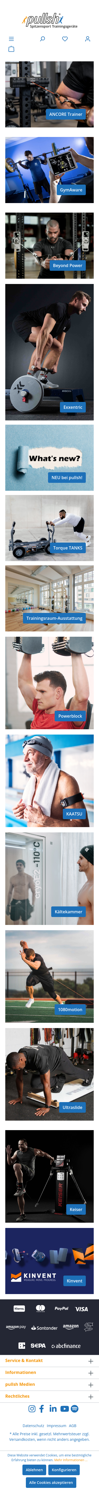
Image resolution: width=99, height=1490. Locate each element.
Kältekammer (68, 912)
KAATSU (74, 814)
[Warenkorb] (11, 49)
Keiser (76, 1209)
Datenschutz (33, 1425)
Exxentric (72, 407)
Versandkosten (22, 1439)
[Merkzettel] (65, 39)
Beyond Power (67, 265)
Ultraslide (72, 1107)
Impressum (56, 1425)
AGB (72, 1425)
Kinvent (74, 1281)
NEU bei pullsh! (66, 477)
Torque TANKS (67, 548)
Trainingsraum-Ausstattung (54, 618)
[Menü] (11, 39)
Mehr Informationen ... (71, 1460)
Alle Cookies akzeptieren (51, 1482)
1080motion (70, 1009)
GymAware (71, 190)
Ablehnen (34, 1469)
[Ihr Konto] (88, 39)
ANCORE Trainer (65, 114)
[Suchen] (42, 39)
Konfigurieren (64, 1469)
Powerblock (70, 716)
